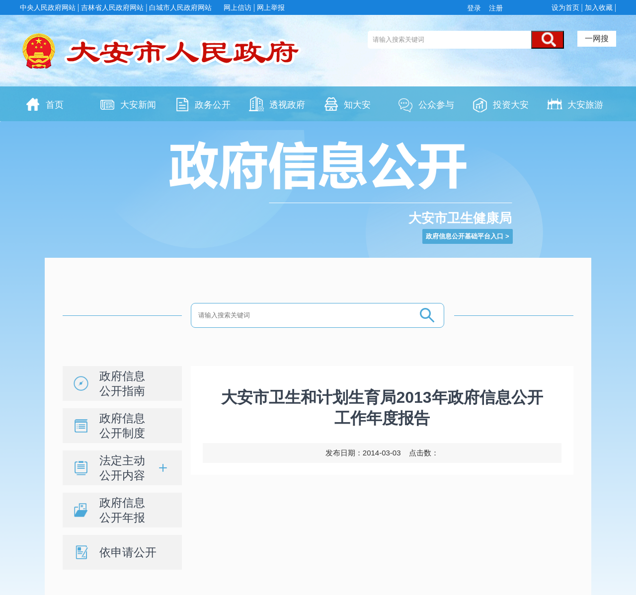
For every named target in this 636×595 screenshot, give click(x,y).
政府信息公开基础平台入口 (464, 236)
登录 (476, 8)
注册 (495, 8)
